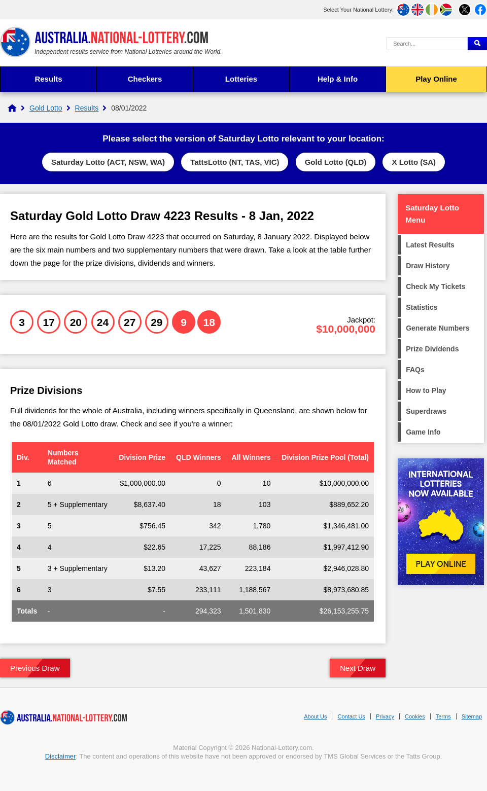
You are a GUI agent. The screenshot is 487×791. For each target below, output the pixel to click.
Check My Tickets (435, 286)
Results (48, 79)
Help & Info (338, 79)
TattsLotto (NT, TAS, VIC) (234, 162)
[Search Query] (427, 43)
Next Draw (357, 668)
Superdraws (426, 411)
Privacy (385, 716)
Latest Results (430, 245)
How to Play (426, 390)
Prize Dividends (432, 349)
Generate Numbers (437, 328)
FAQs (415, 370)
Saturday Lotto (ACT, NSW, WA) (108, 162)
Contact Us (351, 716)
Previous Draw (35, 668)
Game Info (423, 432)
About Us (315, 716)
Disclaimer (60, 756)
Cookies (415, 716)
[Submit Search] (477, 43)
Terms (443, 716)
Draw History (427, 266)
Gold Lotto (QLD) (336, 162)
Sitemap (472, 716)
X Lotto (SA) (414, 162)
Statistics (421, 307)
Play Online (436, 79)
